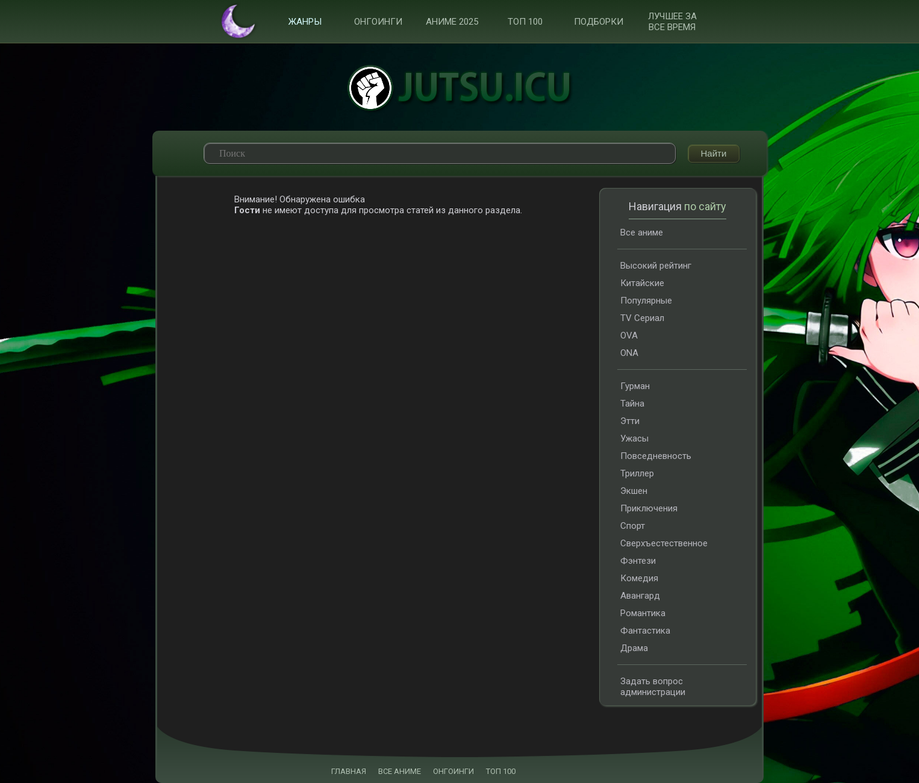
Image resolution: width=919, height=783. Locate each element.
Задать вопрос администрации (652, 686)
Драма (634, 648)
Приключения (649, 508)
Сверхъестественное (664, 543)
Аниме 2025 (452, 21)
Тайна (632, 403)
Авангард (640, 595)
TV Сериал (642, 318)
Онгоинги (378, 21)
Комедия (639, 578)
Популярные (646, 300)
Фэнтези (638, 560)
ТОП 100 (525, 21)
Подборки (598, 21)
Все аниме (641, 232)
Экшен (633, 490)
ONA (629, 353)
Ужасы (634, 438)
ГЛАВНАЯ (348, 771)
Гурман (635, 386)
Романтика (642, 613)
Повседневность (655, 456)
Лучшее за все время (672, 22)
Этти (630, 421)
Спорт (632, 525)
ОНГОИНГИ (453, 771)
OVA (629, 335)
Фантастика (645, 630)
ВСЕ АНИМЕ (399, 771)
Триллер (637, 473)
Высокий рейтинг (655, 265)
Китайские (642, 283)
